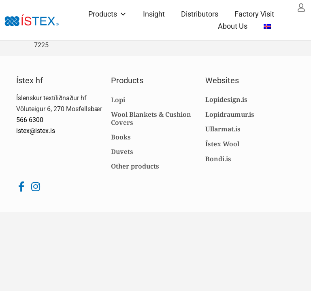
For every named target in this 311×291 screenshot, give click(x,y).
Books (121, 137)
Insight (154, 14)
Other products (135, 166)
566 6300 (29, 120)
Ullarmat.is (223, 128)
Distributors (199, 14)
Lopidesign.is (226, 99)
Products (107, 14)
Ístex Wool (222, 143)
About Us (232, 26)
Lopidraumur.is (229, 114)
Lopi (118, 99)
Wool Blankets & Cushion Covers (151, 118)
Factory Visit (254, 14)
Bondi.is (218, 158)
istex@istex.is (35, 131)
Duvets (122, 151)
